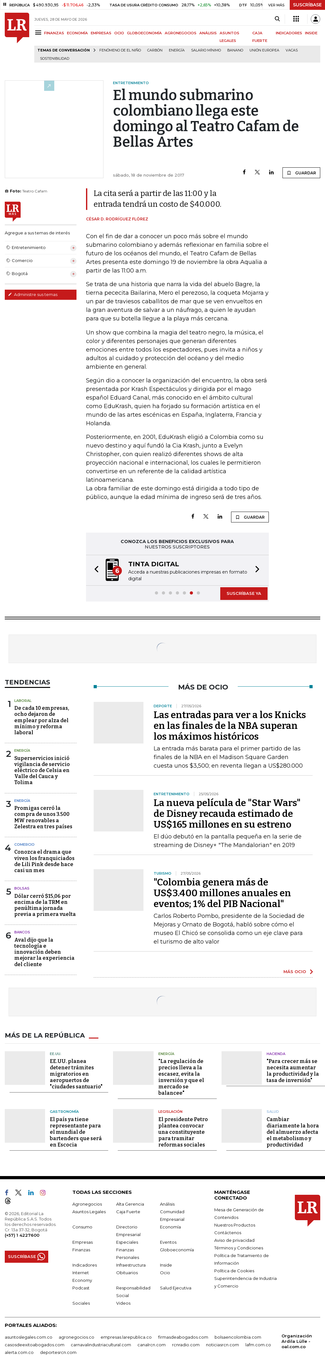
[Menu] (39, 32)
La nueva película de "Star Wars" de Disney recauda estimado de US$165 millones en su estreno (227, 813)
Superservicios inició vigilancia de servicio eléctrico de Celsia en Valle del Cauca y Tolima (42, 770)
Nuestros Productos (234, 1224)
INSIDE (311, 33)
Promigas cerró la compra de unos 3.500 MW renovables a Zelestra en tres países (43, 817)
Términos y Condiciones (238, 1247)
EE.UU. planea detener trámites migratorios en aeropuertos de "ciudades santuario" (76, 1074)
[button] (94, 570)
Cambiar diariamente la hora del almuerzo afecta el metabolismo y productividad (293, 1132)
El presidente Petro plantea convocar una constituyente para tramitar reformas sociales (183, 1132)
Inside (166, 1265)
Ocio (165, 1272)
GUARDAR (301, 172)
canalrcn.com (151, 1344)
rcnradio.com (186, 1344)
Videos (123, 1303)
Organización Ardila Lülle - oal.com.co (297, 1341)
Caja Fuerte (128, 1211)
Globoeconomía (177, 1249)
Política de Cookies (234, 1270)
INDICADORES (289, 33)
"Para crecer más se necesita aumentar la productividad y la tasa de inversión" (293, 1070)
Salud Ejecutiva (175, 1287)
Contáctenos (227, 1232)
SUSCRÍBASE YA (244, 593)
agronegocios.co (76, 1337)
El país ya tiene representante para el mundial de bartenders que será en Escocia (76, 1132)
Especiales (127, 1242)
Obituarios (127, 1272)
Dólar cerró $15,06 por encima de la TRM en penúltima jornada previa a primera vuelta (45, 905)
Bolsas (22, 888)
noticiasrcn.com (222, 1344)
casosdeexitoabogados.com (34, 1344)
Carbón (154, 50)
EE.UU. (55, 1054)
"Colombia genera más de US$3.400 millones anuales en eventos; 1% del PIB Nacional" (222, 893)
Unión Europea (264, 50)
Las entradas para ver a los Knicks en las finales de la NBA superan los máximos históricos (230, 725)
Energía (177, 50)
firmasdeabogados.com (183, 1337)
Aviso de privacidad (234, 1240)
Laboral (22, 700)
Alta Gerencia (130, 1204)
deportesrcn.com (58, 1352)
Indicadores (84, 1265)
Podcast (81, 1287)
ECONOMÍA (77, 33)
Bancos (22, 932)
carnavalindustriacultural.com (101, 1344)
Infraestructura (131, 1265)
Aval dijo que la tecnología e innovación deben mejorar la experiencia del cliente (44, 952)
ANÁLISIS (208, 33)
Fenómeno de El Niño (120, 50)
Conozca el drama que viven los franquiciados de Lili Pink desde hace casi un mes (44, 861)
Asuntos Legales (89, 1211)
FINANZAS (54, 33)
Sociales (81, 1303)
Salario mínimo (206, 50)
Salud (273, 1111)
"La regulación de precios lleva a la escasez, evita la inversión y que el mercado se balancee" (181, 1077)
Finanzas (81, 1249)
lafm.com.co (258, 1344)
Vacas (292, 50)
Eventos (168, 1242)
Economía (170, 1226)
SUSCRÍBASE (307, 5)
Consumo (82, 1226)
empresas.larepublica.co (126, 1337)
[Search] (277, 19)
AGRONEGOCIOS (180, 33)
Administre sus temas (32, 294)
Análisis (167, 1204)
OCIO (119, 33)
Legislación (170, 1111)
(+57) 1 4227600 (22, 1235)
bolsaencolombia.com (238, 1337)
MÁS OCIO (294, 971)
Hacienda (276, 1054)
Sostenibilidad (54, 59)
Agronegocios (87, 1204)
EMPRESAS (101, 33)
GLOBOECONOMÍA (144, 33)
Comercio (24, 844)
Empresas (82, 1242)
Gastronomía (64, 1111)
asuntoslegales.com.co (28, 1337)
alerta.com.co (19, 1352)
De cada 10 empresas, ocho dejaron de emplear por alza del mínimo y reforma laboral (41, 720)
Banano (235, 50)
